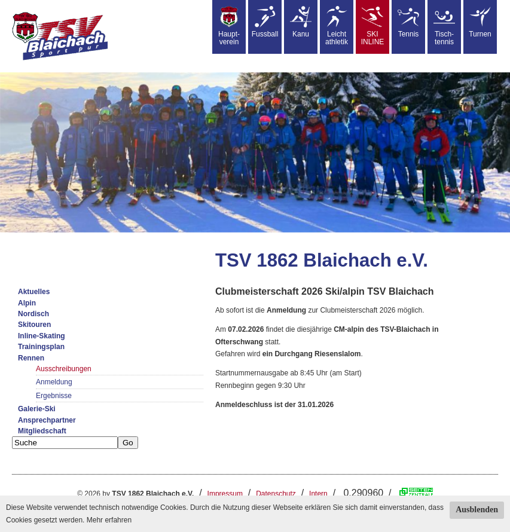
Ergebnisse (54, 396)
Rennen (31, 358)
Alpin (27, 303)
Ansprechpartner (47, 420)
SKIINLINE (372, 26)
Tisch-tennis (444, 26)
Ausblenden (477, 509)
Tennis (408, 22)
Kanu (301, 22)
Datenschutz (276, 494)
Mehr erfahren (109, 520)
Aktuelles (34, 292)
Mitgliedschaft (42, 431)
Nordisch (33, 314)
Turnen (480, 22)
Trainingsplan (41, 347)
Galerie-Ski (37, 409)
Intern (318, 494)
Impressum (225, 494)
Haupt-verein (229, 26)
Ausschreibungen (63, 369)
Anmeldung (54, 382)
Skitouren (34, 324)
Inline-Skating (41, 336)
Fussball (265, 22)
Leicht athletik (336, 26)
